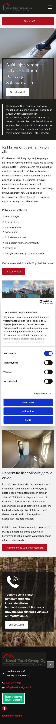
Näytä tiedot (40, 393)
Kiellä (28, 420)
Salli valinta (28, 411)
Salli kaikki (28, 402)
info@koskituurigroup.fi (18, 687)
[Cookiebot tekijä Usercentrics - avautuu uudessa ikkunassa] (40, 302)
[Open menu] (50, 7)
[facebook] (4, 708)
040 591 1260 (13, 683)
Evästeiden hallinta (12, 715)
